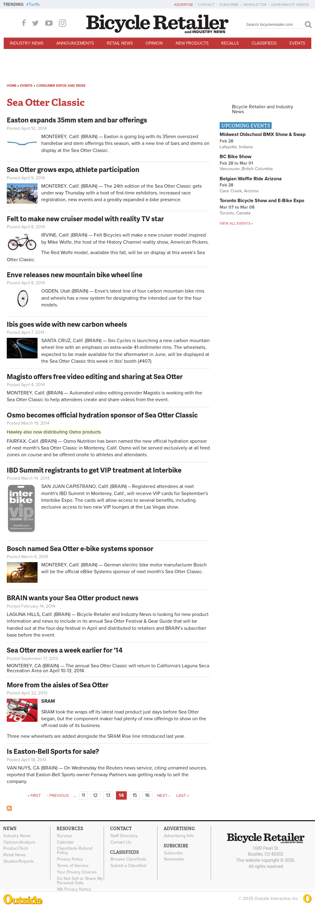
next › (163, 795)
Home (11, 86)
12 (95, 795)
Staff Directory (124, 835)
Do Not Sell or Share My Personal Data (80, 880)
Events (297, 43)
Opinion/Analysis (19, 842)
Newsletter (254, 4)
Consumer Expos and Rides (61, 86)
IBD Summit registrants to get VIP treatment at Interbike (94, 470)
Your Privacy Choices (77, 871)
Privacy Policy (70, 859)
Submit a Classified (128, 865)
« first (34, 795)
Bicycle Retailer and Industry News (262, 109)
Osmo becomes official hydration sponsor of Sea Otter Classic (102, 415)
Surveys (64, 835)
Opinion (154, 43)
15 (135, 795)
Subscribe (229, 4)
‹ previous (58, 795)
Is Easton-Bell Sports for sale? (53, 751)
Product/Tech (15, 848)
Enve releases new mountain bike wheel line (74, 274)
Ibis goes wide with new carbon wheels (67, 324)
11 (83, 795)
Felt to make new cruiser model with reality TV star (85, 218)
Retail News (120, 43)
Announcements (75, 43)
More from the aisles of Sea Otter (58, 684)
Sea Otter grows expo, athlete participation (73, 169)
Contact (206, 4)
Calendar (65, 842)
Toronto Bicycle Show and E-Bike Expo (262, 201)
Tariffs (34, 4)
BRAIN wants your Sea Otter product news (72, 597)
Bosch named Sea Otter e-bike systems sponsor (80, 548)
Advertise (183, 4)
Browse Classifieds (128, 859)
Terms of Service (73, 865)
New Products (192, 43)
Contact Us (120, 842)
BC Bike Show (235, 157)
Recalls (230, 43)
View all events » (236, 223)
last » (182, 795)
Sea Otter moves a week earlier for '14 (64, 650)
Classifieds (264, 43)
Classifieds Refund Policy (74, 850)
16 (147, 795)
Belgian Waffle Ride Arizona (251, 179)
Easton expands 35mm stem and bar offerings (77, 120)
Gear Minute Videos (290, 4)
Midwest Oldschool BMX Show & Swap (262, 134)
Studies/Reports (18, 861)
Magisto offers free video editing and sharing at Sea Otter (95, 376)
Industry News (26, 43)
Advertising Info (179, 835)
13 (108, 795)
